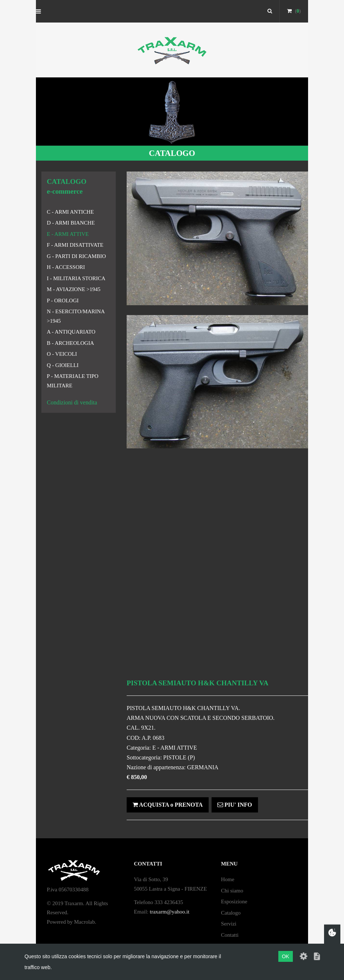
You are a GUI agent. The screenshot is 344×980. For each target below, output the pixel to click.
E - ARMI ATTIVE (68, 234)
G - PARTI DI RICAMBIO (76, 256)
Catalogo (231, 913)
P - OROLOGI (63, 300)
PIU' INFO (234, 805)
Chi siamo (232, 891)
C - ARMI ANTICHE (70, 212)
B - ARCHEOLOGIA (70, 343)
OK (285, 956)
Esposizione (234, 901)
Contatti (229, 935)
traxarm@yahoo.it (169, 912)
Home (227, 879)
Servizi (229, 924)
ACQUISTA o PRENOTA (167, 805)
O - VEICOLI (62, 354)
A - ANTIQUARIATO (71, 332)
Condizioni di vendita (72, 402)
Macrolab (84, 922)
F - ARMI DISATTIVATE (75, 245)
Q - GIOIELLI (62, 365)
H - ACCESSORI (66, 267)
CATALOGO (172, 153)
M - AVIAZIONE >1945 (74, 289)
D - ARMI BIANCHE (71, 223)
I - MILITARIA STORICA (76, 278)
